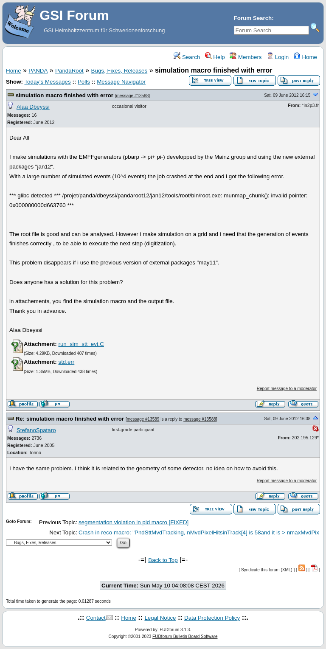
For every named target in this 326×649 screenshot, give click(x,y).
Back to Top (162, 560)
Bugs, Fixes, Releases (119, 70)
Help (215, 57)
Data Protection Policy (212, 618)
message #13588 (132, 95)
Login (278, 57)
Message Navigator (121, 82)
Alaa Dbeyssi (33, 107)
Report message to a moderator (287, 388)
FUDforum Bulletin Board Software (184, 636)
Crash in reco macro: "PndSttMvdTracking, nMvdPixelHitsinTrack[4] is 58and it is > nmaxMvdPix (199, 532)
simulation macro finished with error (65, 95)
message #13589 (143, 419)
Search (187, 57)
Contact (96, 618)
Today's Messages (47, 82)
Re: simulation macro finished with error (71, 419)
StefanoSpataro (36, 430)
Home (305, 57)
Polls (84, 82)
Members (245, 57)
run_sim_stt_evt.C (81, 344)
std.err (66, 362)
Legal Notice (160, 618)
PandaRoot (69, 70)
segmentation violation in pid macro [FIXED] (133, 522)
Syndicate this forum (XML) (266, 570)
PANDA (38, 70)
